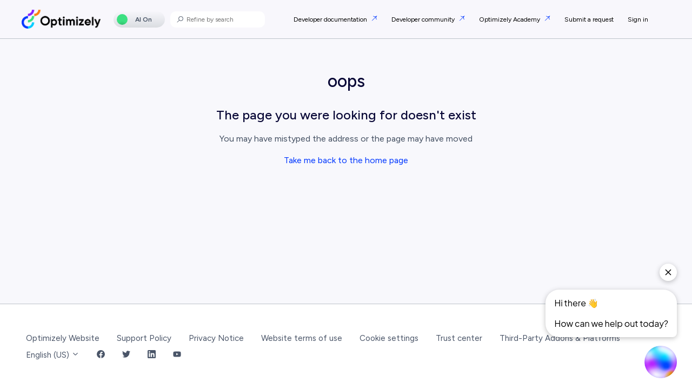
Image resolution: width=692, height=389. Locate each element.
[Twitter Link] (126, 355)
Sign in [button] (638, 19)
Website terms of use (301, 338)
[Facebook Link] (101, 355)
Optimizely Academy (510, 19)
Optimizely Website (62, 338)
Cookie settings (389, 338)
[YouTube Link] (177, 355)
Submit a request (589, 19)
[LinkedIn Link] (151, 355)
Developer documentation (331, 19)
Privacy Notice (216, 338)
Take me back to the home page (346, 160)
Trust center (459, 338)
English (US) (52, 355)
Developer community (423, 19)
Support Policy (144, 338)
